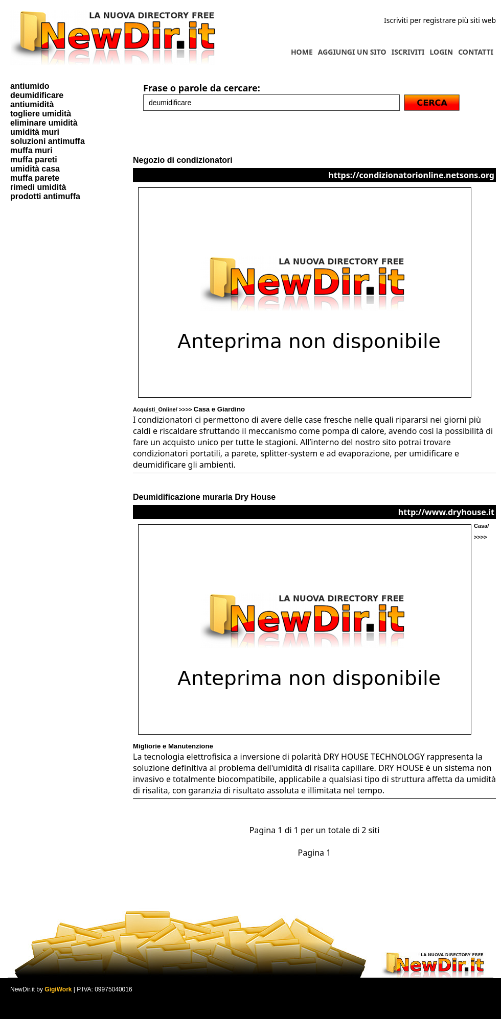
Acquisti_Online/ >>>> (189, 409)
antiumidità (32, 104)
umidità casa (35, 168)
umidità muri (34, 132)
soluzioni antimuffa (47, 141)
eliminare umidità (44, 122)
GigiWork (58, 989)
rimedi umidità (38, 187)
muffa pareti (33, 159)
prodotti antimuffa (45, 196)
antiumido (29, 86)
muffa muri (31, 150)
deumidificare (36, 95)
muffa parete (34, 178)
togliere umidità (40, 113)
